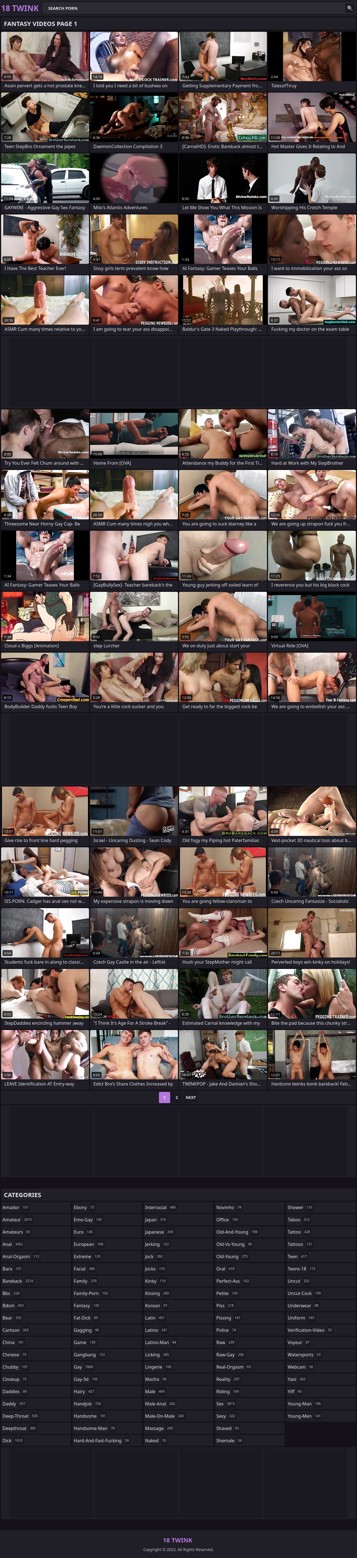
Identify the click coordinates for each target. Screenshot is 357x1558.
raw (226, 1342)
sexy (226, 1416)
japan (156, 1219)
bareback (18, 1281)
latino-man (161, 1342)
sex (226, 1404)
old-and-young (237, 1232)
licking (157, 1354)
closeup (15, 1379)
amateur (18, 1219)
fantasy (87, 1305)
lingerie (159, 1367)
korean (157, 1305)
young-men (305, 1416)
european (89, 1244)
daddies (15, 1391)
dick (13, 1440)
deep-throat (21, 1416)
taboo (299, 1219)
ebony (84, 1207)
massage (159, 1428)
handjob (88, 1404)
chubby (16, 1367)
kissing (157, 1293)
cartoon (16, 1330)
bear (13, 1318)
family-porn (91, 1293)
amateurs (17, 1232)
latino (157, 1330)
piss (225, 1305)
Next (191, 1097)
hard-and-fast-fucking (102, 1440)
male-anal (161, 1404)
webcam (301, 1367)
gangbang (90, 1354)
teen (298, 1256)
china (14, 1342)
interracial (161, 1207)
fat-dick (86, 1318)
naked (156, 1440)
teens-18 (302, 1269)
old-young (232, 1256)
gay (84, 1367)
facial (85, 1269)
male (155, 1391)
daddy (14, 1404)
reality (228, 1379)
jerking (157, 1244)
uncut (299, 1281)
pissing (229, 1318)
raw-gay (230, 1354)
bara (13, 1269)
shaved (228, 1428)
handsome (90, 1416)
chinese (15, 1354)
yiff (295, 1391)
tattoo (299, 1232)
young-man (305, 1404)
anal (13, 1244)
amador (16, 1207)
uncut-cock (305, 1293)
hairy (84, 1391)
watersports (305, 1354)
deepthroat (20, 1428)
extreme (88, 1256)
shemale (229, 1440)
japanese (160, 1232)
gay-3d (86, 1379)
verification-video (310, 1330)
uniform (301, 1318)
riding (228, 1391)
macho (156, 1379)
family (86, 1281)
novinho (229, 1207)
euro (84, 1232)
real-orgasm (234, 1367)
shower (301, 1207)
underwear (304, 1305)
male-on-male (165, 1416)
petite (227, 1293)
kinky (156, 1281)
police (226, 1330)
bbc (12, 1293)
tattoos (300, 1244)
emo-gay (88, 1219)
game (85, 1342)
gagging (87, 1330)
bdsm (14, 1305)
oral (226, 1269)
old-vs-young (234, 1244)
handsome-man (95, 1428)
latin (155, 1318)
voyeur (299, 1342)
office (227, 1219)
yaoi (297, 1379)
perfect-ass (233, 1281)
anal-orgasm (22, 1256)
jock (154, 1256)
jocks (155, 1269)
